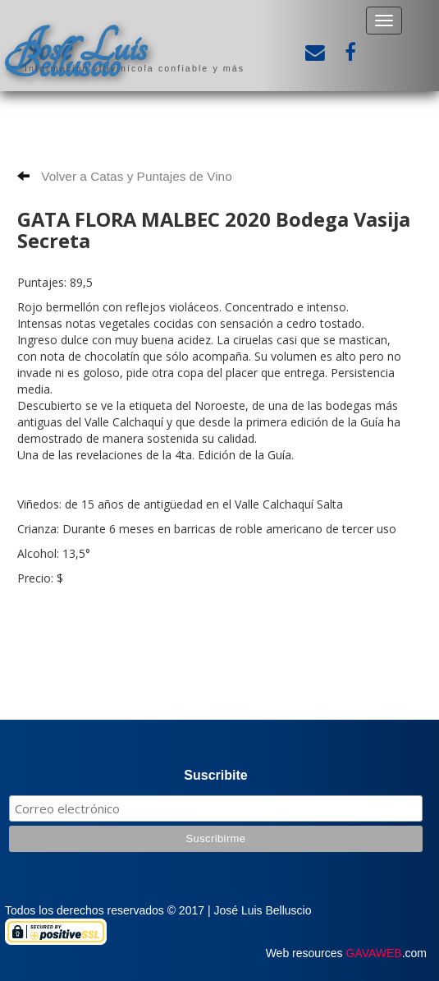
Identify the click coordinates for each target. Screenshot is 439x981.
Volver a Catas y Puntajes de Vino (124, 176)
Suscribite (215, 775)
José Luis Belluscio (75, 55)
